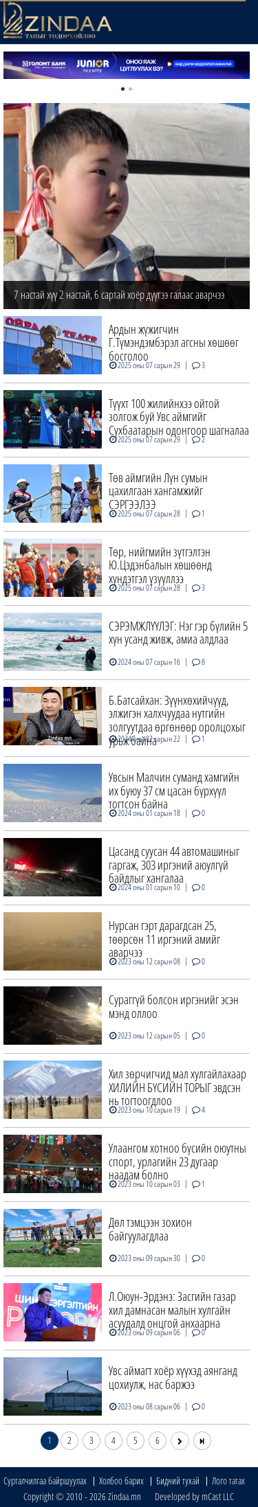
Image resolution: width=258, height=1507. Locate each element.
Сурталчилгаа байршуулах (45, 1480)
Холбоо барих (121, 1480)
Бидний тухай (178, 1480)
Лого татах (228, 1480)
